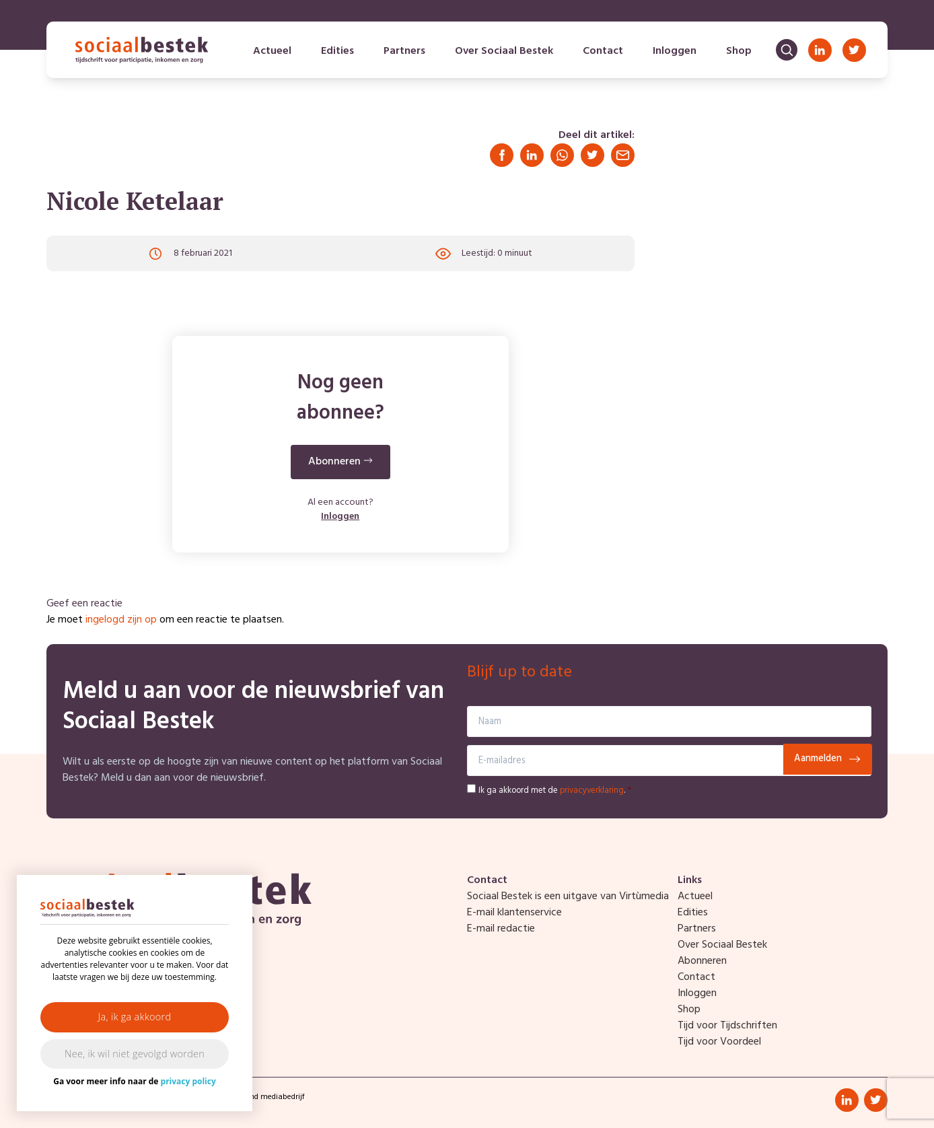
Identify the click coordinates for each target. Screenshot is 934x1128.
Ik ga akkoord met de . (554, 790)
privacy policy (188, 1081)
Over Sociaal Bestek (504, 51)
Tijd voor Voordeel (719, 1042)
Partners (404, 51)
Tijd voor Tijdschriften (727, 1025)
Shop (739, 51)
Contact (603, 51)
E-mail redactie (501, 929)
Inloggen (674, 51)
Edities (337, 51)
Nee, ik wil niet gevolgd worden (135, 1053)
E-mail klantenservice (514, 912)
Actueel (272, 51)
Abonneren (702, 961)
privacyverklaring (592, 790)
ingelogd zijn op (121, 620)
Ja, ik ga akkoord (135, 1016)
